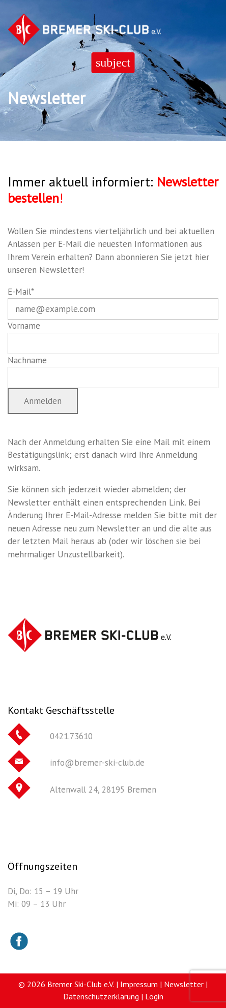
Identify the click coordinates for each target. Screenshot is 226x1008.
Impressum (139, 984)
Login (154, 996)
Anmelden (43, 400)
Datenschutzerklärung (101, 996)
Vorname (24, 325)
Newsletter (184, 984)
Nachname (27, 360)
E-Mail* (21, 291)
